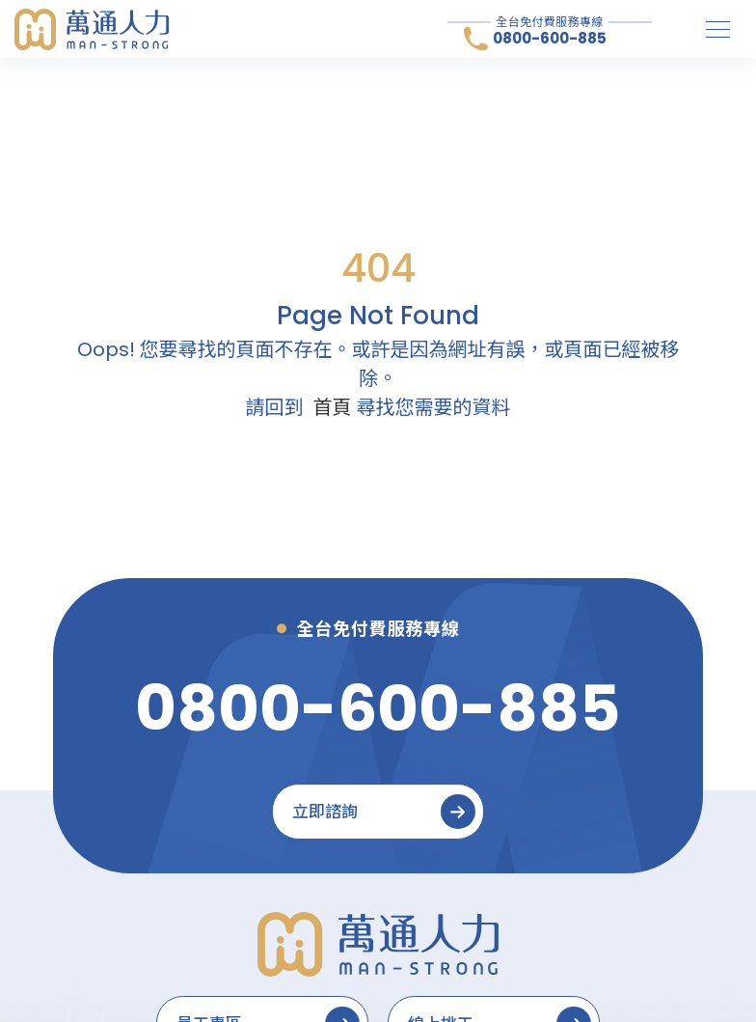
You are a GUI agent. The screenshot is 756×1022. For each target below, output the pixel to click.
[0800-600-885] (378, 708)
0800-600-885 (550, 38)
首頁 (332, 407)
